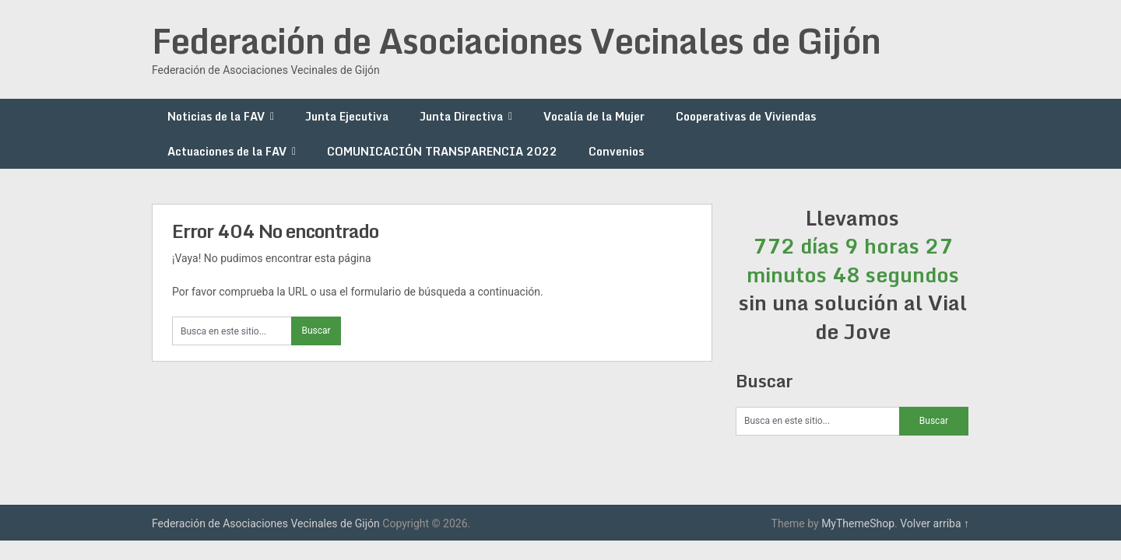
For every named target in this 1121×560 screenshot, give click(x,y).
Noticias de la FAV (216, 116)
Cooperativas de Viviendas (746, 116)
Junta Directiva (461, 116)
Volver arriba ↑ (934, 523)
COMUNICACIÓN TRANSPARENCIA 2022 (442, 151)
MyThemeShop (857, 523)
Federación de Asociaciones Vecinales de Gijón (516, 40)
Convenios (616, 151)
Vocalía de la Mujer (594, 116)
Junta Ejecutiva (346, 116)
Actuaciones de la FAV (226, 151)
